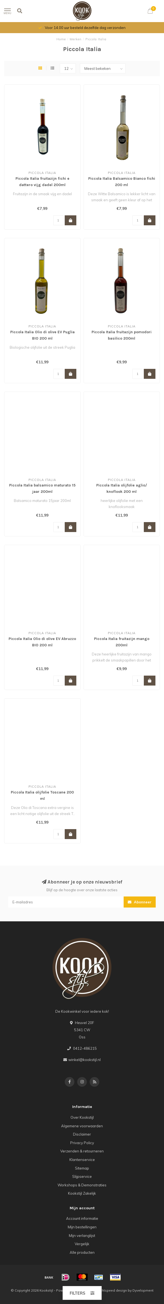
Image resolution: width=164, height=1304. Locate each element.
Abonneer (140, 902)
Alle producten (82, 1252)
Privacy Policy (82, 1143)
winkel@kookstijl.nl (84, 1059)
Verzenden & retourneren (82, 1151)
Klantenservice (82, 1159)
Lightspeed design (112, 1290)
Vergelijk (82, 1244)
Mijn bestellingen (82, 1227)
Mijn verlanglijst (82, 1235)
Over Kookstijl (82, 1117)
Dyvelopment (142, 1290)
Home (61, 39)
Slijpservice (82, 1176)
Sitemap (82, 1168)
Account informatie (82, 1218)
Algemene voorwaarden (82, 1126)
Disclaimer (82, 1134)
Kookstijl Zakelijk (82, 1193)
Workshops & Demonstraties (82, 1185)
